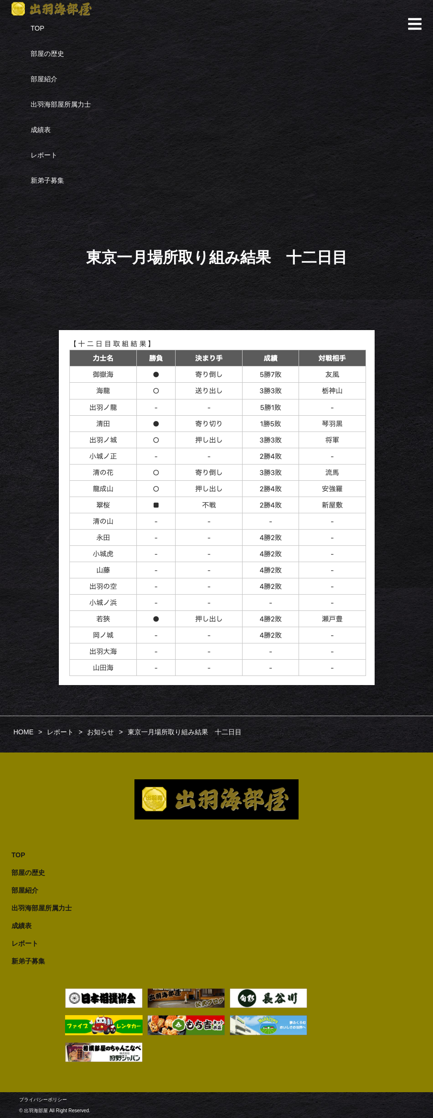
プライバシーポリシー (43, 1099)
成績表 (41, 129)
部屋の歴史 (47, 53)
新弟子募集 (47, 180)
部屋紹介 (44, 79)
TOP (37, 28)
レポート (44, 155)
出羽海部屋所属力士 (61, 104)
